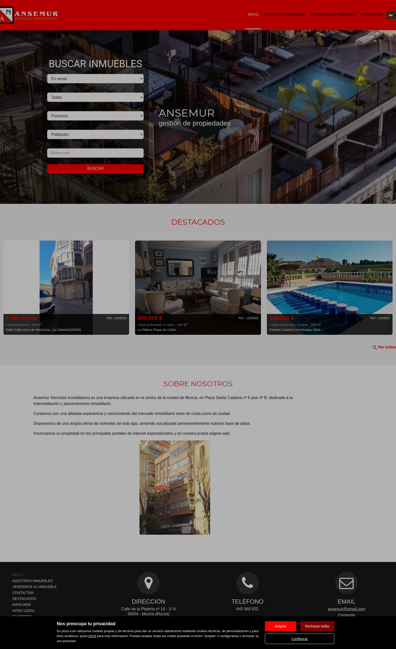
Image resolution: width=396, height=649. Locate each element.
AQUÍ (92, 636)
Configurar (299, 639)
